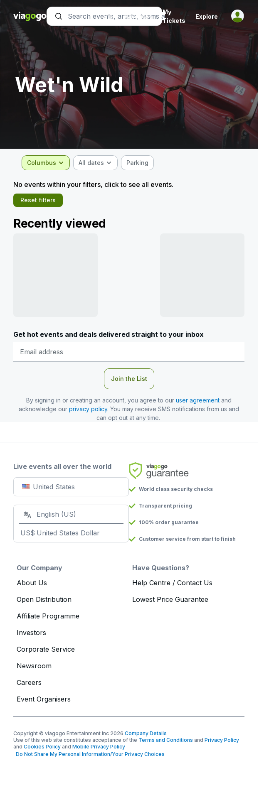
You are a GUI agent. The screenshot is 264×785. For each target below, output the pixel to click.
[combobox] (46, 162)
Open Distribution (44, 599)
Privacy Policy (222, 740)
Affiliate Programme (48, 616)
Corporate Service (46, 649)
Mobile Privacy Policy (98, 746)
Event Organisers (44, 699)
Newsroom (34, 666)
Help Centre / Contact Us (172, 583)
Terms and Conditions (165, 740)
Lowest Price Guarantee (170, 599)
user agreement (198, 400)
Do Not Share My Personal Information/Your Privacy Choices (89, 754)
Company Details (146, 733)
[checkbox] (137, 162)
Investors (31, 632)
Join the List (129, 378)
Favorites (138, 16)
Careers (29, 682)
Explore (206, 16)
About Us (32, 583)
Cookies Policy (42, 746)
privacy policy (88, 408)
